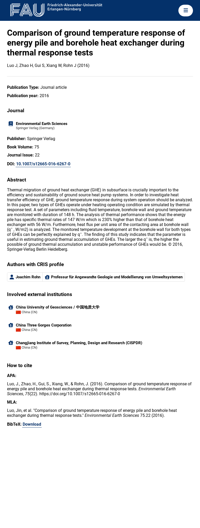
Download (32, 424)
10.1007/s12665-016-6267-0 (43, 163)
